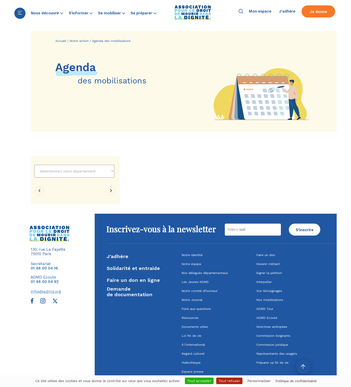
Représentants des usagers (276, 353)
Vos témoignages (269, 291)
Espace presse (192, 371)
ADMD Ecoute (266, 318)
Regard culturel (193, 353)
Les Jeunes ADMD (195, 282)
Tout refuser (229, 381)
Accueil (60, 41)
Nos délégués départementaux (205, 273)
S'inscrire (305, 229)
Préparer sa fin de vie (272, 362)
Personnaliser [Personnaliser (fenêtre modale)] (259, 381)
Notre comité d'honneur (200, 291)
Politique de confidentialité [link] (296, 381)
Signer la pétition (269, 273)
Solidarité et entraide (133, 268)
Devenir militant (268, 264)
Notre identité (192, 255)
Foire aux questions (196, 309)
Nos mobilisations (269, 300)
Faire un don (265, 255)
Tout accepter (199, 381)
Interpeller (264, 282)
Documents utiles (195, 326)
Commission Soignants (273, 335)
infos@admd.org (46, 291)
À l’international (193, 344)
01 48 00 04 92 (45, 281)
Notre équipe (191, 264)
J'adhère (117, 256)
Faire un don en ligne (133, 280)
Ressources (190, 318)
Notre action (79, 41)
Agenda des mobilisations (111, 41)
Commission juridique (272, 344)
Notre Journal (192, 300)
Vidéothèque (191, 362)
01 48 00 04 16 (44, 268)
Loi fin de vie (191, 335)
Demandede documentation (129, 291)
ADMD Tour (264, 309)
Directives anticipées (271, 326)
